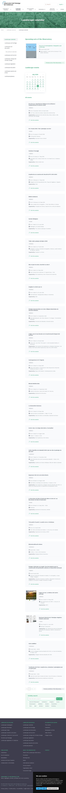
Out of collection (5, 755)
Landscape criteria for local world (9, 735)
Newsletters (4, 757)
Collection (47, 727)
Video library (48, 732)
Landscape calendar (23, 29)
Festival (47, 703)
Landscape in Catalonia (7, 722)
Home (2, 29)
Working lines (26, 757)
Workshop (53, 706)
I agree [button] (38, 788)
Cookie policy (12, 788)
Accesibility (19, 788)
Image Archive (48, 735)
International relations (28, 763)
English (61, 4)
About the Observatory (29, 750)
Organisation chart (27, 768)
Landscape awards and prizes (10, 72)
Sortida (47, 706)
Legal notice (27, 788)
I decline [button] (44, 788)
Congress (52, 701)
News (24, 760)
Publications (4, 750)
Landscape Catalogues (6, 725)
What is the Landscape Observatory (32, 752)
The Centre (48, 725)
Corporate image (27, 770)
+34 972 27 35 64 (22, 785)
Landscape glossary (9, 76)
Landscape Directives (6, 727)
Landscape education (10, 67)
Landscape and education (8, 47)
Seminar (41, 706)
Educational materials (11, 51)
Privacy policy (4, 788)
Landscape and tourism (10, 55)
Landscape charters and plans (8, 732)
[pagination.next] (35, 689)
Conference (44, 701)
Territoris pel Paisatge (6, 737)
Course (57, 701)
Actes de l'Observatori (34, 701)
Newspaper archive (50, 730)
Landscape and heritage (11, 43)
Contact (47, 750)
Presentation (54, 703)
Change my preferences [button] (53, 788)
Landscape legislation (10, 64)
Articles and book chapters (7, 760)
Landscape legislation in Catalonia (9, 740)
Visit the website (35, 120)
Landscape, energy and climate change (10, 59)
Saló (35, 706)
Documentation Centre (51, 722)
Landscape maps (5, 730)
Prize (30, 706)
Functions (25, 755)
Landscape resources (11, 29)
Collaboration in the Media (7, 763)
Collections (4, 752)
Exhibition (40, 703)
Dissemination (32, 703)
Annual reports (26, 765)
